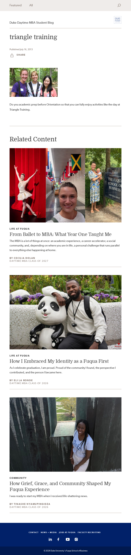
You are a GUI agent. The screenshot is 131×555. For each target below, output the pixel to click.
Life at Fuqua (20, 229)
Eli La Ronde (23, 380)
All (31, 5)
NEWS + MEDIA (49, 532)
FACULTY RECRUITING (89, 532)
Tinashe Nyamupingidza (32, 504)
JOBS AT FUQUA (67, 532)
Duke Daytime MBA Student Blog (32, 22)
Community (18, 478)
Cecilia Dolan (24, 258)
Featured (16, 5)
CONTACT (34, 532)
